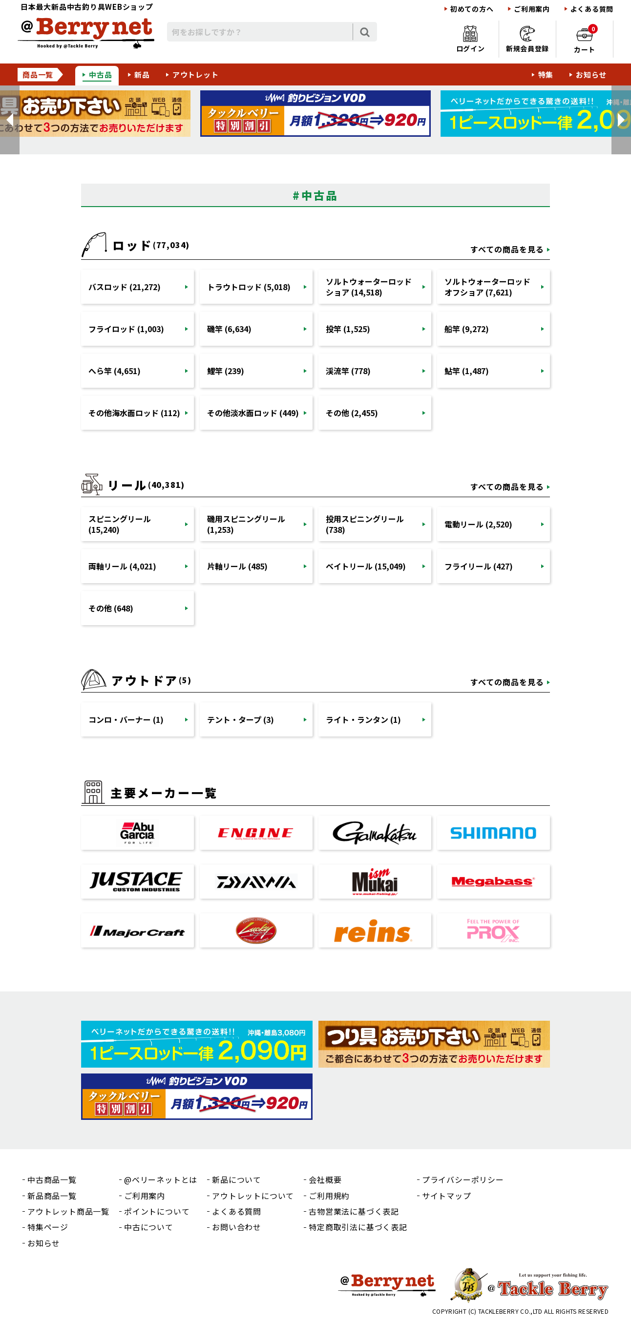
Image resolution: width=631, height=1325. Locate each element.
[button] (10, 119)
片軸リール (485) (237, 566)
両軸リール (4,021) (122, 566)
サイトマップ (446, 1195)
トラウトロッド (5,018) (249, 287)
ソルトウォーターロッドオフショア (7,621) (487, 286)
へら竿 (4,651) (114, 371)
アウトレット (195, 74)
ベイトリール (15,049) (366, 566)
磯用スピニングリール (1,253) (246, 524)
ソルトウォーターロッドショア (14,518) (369, 286)
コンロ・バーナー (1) (126, 719)
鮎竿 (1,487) (466, 371)
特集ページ (47, 1226)
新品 (142, 74)
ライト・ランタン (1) (363, 719)
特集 (546, 74)
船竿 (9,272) (466, 329)
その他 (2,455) (352, 413)
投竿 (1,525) (348, 329)
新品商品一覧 (52, 1195)
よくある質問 (591, 9)
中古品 (100, 74)
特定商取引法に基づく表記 (358, 1226)
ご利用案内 (532, 9)
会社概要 (325, 1179)
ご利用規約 (329, 1195)
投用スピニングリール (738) (365, 524)
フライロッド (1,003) (126, 329)
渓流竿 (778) (348, 371)
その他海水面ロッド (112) (134, 413)
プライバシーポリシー (463, 1179)
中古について (148, 1226)
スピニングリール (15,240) (119, 524)
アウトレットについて (253, 1195)
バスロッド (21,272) (124, 287)
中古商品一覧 (52, 1179)
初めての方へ (471, 9)
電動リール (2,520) (478, 524)
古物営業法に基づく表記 (354, 1211)
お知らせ (591, 74)
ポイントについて (156, 1211)
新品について (236, 1179)
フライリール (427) (478, 566)
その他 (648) (110, 608)
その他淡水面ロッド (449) (253, 413)
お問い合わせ (236, 1226)
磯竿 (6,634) (229, 329)
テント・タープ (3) (240, 719)
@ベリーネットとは (160, 1179)
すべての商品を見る (507, 249)
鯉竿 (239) (225, 371)
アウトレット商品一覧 (68, 1211)
